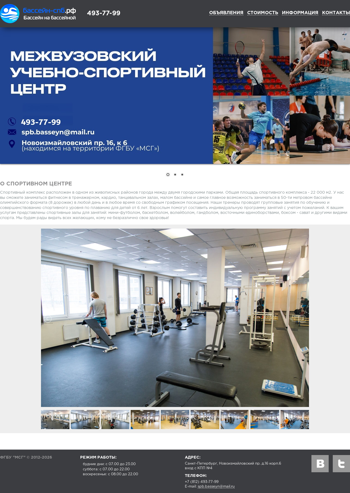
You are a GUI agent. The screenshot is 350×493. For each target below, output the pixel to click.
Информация (300, 13)
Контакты (336, 13)
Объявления (226, 13)
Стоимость (262, 13)
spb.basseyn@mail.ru (216, 486)
